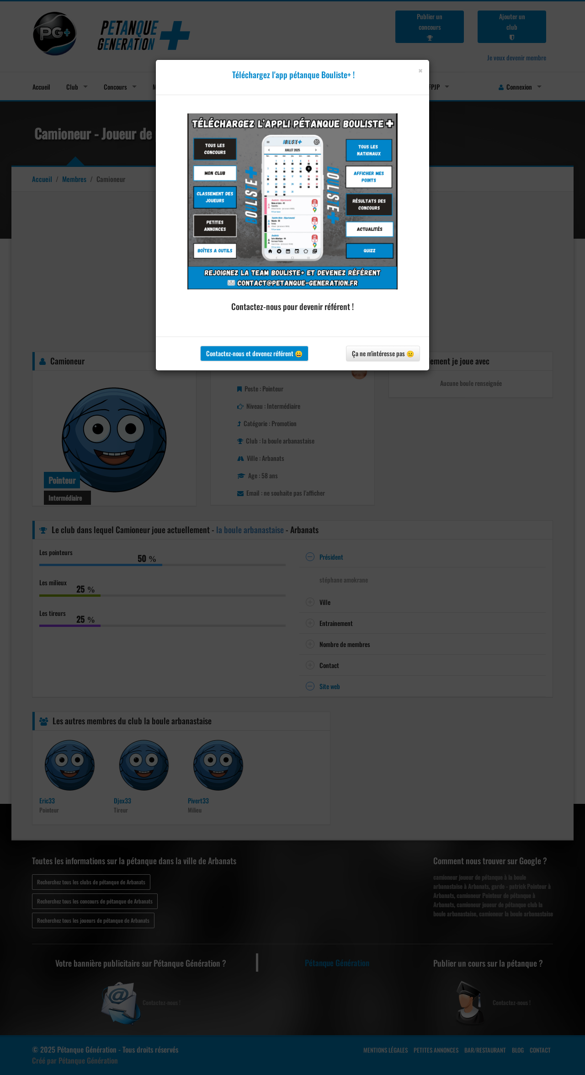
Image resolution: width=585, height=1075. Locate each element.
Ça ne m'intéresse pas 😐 (383, 353)
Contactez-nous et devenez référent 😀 (254, 353)
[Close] (420, 70)
